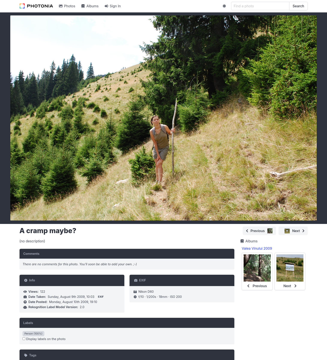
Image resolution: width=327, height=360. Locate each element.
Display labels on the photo (44, 339)
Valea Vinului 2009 (257, 248)
